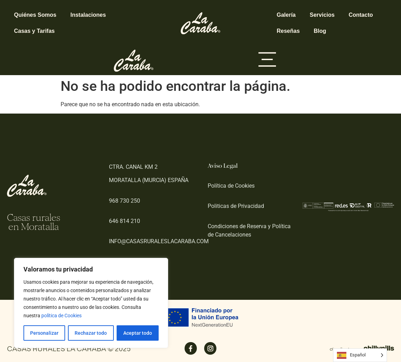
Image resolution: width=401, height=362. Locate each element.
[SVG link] (200, 23)
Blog (320, 31)
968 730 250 (124, 200)
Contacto (360, 15)
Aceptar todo (137, 333)
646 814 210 (124, 221)
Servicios (322, 15)
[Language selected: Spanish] (360, 355)
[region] (91, 303)
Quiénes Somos (35, 15)
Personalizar (44, 333)
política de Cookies (61, 315)
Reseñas (288, 31)
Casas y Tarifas (34, 31)
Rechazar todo (91, 333)
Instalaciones (88, 15)
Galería (286, 15)
